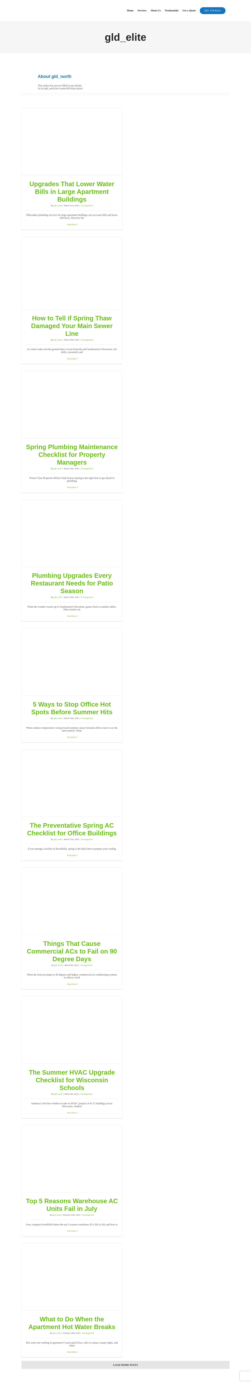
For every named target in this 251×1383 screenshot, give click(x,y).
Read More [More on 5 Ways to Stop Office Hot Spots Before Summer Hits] (72, 737)
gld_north (58, 205)
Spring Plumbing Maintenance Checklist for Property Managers (72, 454)
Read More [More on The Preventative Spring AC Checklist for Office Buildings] (72, 855)
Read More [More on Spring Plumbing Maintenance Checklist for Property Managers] (72, 487)
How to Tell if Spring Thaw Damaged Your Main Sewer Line (72, 326)
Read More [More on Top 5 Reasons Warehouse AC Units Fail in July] (72, 1231)
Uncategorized (87, 205)
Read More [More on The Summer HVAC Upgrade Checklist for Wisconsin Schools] (72, 1112)
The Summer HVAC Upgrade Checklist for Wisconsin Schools (72, 1080)
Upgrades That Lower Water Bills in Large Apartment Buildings (71, 191)
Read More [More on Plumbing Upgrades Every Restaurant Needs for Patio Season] (72, 616)
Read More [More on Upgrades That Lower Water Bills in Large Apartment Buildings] (72, 224)
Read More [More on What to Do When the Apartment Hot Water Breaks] (72, 1352)
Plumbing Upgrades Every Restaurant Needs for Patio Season (72, 583)
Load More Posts (125, 1365)
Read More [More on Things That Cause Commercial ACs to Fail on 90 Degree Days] (72, 984)
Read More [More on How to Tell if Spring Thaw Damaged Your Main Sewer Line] (72, 358)
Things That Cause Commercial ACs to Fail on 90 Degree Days (72, 951)
